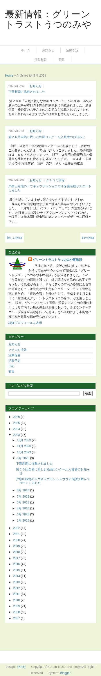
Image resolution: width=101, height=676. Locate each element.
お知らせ (48, 50)
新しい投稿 (14, 238)
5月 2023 (23, 502)
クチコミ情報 (55, 180)
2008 (17, 612)
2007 (17, 618)
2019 (17, 546)
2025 (17, 423)
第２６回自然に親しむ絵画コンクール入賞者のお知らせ (46, 137)
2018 (17, 552)
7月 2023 (23, 496)
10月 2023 (24, 452)
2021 (17, 534)
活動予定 (72, 50)
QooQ (21, 667)
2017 (17, 558)
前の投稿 (88, 238)
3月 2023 (23, 514)
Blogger (65, 673)
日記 (11, 366)
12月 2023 (24, 440)
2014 (17, 576)
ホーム (25, 50)
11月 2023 (24, 446)
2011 (17, 594)
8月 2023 (23, 490)
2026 (17, 417)
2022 (17, 528)
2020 (17, 540)
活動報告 (40, 59)
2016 (17, 564)
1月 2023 (23, 520)
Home (9, 75)
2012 (17, 588)
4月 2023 (23, 508)
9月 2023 (23, 458)
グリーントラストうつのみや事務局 (57, 259)
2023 (17, 435)
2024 (17, 429)
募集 (62, 59)
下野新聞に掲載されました (26, 92)
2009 (17, 606)
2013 (17, 582)
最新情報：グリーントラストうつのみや (48, 19)
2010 (17, 600)
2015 (17, 570)
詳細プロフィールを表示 (25, 323)
